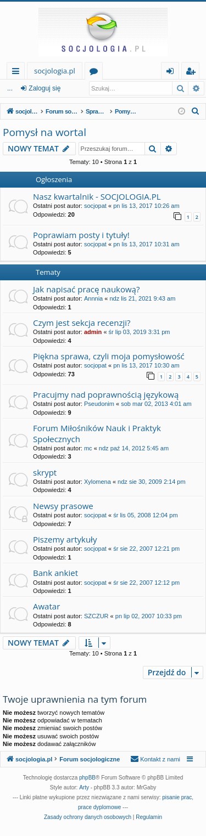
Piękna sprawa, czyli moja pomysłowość (109, 356)
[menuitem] (196, 111)
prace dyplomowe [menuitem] (99, 807)
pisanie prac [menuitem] (177, 797)
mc (88, 448)
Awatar (46, 606)
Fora (96, 73)
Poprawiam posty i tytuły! (81, 234)
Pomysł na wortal (44, 132)
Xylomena (97, 481)
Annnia (93, 298)
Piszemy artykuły (65, 539)
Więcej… (18, 73)
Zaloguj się (44, 88)
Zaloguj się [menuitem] (172, 73)
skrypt (45, 472)
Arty (84, 787)
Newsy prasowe (63, 505)
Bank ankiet (55, 572)
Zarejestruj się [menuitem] (193, 73)
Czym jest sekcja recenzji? (81, 322)
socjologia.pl (54, 71)
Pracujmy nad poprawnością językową (106, 394)
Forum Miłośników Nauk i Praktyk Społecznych (97, 433)
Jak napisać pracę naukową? (86, 289)
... (10, 88)
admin (93, 332)
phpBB (87, 778)
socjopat (95, 205)
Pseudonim (99, 403)
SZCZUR (96, 616)
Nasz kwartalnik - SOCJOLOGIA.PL (97, 196)
